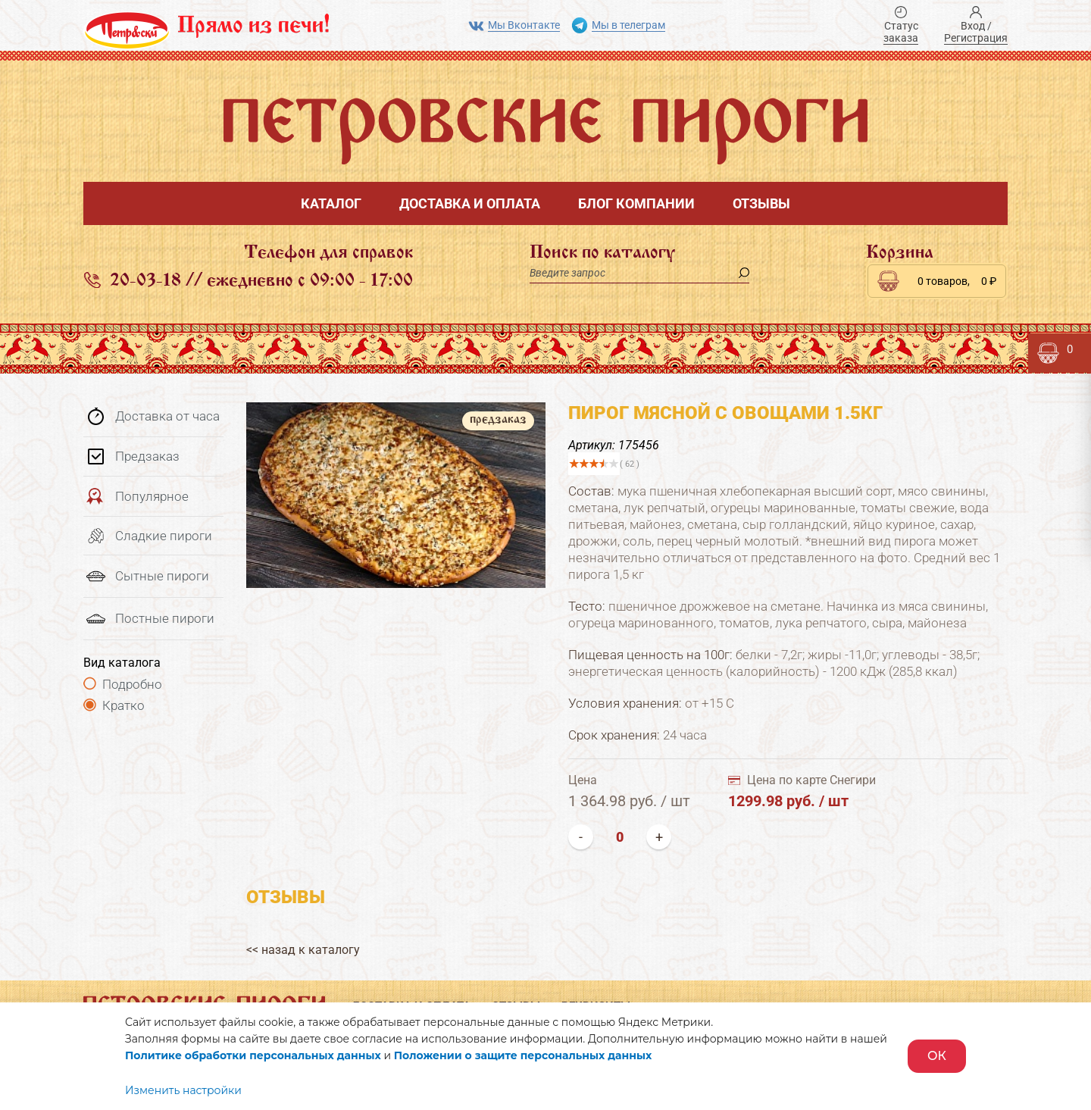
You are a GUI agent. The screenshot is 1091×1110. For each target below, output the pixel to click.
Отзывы (761, 203)
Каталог (331, 203)
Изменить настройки (183, 1090)
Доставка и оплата (469, 203)
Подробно (132, 684)
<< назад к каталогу (303, 950)
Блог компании (636, 203)
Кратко (123, 705)
